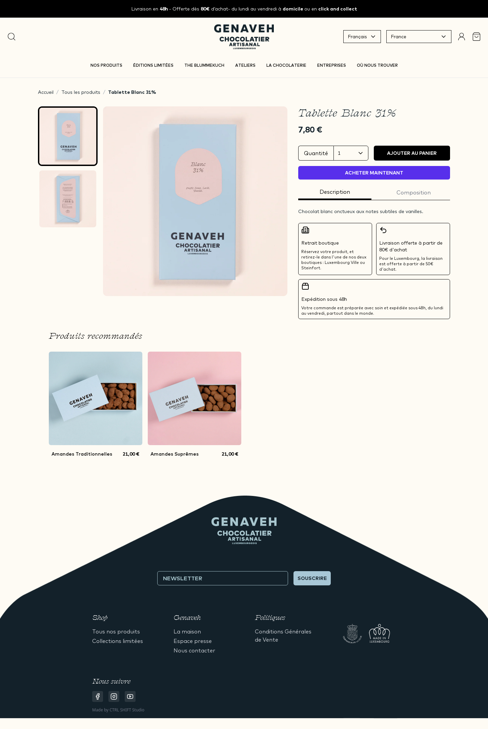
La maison (187, 631)
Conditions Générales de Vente (283, 635)
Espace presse (193, 641)
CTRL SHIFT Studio (126, 710)
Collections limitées (117, 641)
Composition (413, 192)
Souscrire (312, 578)
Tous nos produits (116, 631)
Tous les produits (80, 92)
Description (335, 191)
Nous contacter (194, 650)
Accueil (46, 92)
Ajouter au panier (412, 153)
